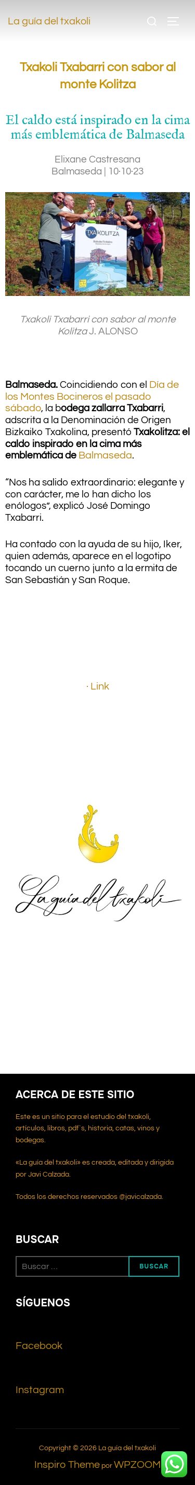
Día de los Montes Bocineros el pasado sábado (92, 397)
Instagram (40, 1390)
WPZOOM (137, 1465)
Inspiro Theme (67, 1465)
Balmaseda (105, 455)
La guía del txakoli (49, 21)
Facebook (39, 1346)
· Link (97, 686)
